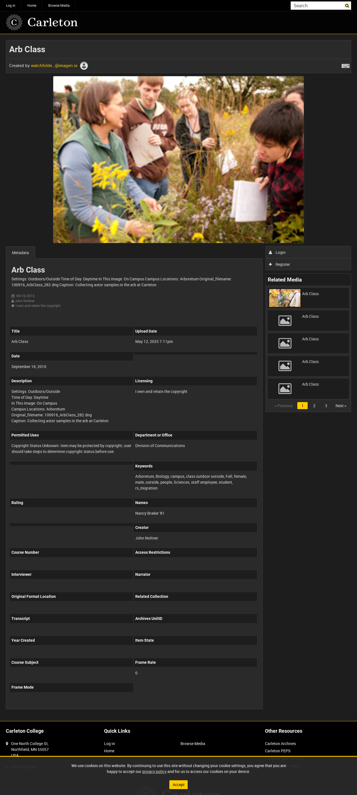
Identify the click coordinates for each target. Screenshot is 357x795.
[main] (178, 377)
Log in (10, 5)
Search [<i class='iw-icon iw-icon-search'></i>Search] (348, 5)
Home (31, 5)
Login (277, 252)
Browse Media (59, 5)
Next (341, 405)
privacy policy (154, 771)
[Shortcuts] (345, 65)
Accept (179, 784)
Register (279, 264)
